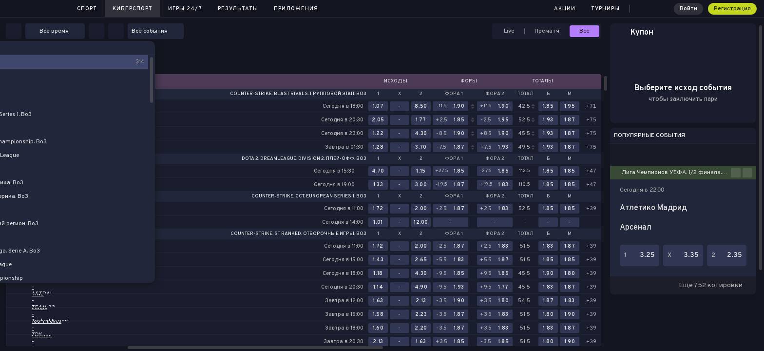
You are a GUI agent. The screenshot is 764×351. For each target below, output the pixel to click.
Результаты (238, 8)
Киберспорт (133, 8)
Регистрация (732, 9)
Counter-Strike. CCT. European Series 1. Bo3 (308, 196)
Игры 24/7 (185, 8)
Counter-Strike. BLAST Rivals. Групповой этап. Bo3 (298, 94)
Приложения (296, 8)
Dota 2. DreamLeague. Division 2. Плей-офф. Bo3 (304, 159)
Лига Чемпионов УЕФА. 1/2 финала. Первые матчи (676, 172)
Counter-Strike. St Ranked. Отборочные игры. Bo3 (298, 234)
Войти (688, 9)
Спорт (87, 8)
